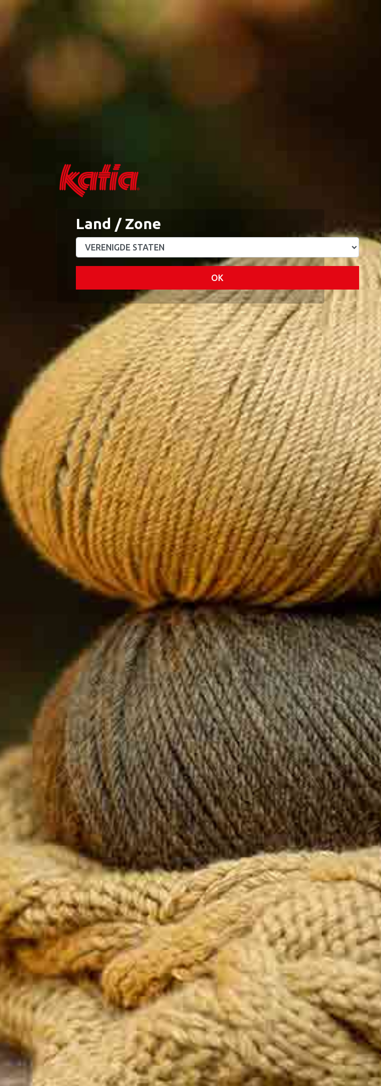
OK (217, 278)
